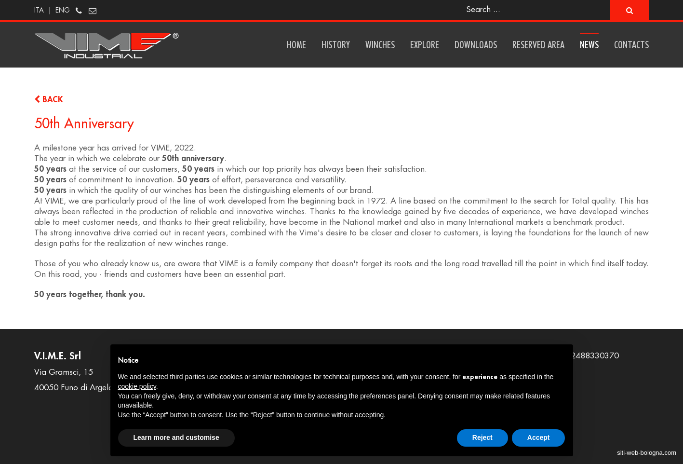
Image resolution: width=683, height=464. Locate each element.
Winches (380, 45)
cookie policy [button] (137, 386)
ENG (62, 10)
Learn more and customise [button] (176, 437)
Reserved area (538, 45)
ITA (39, 10)
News (589, 45)
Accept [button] (538, 437)
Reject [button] (482, 437)
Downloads (476, 45)
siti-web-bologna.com (646, 452)
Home (296, 45)
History (335, 45)
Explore (424, 45)
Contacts (631, 45)
